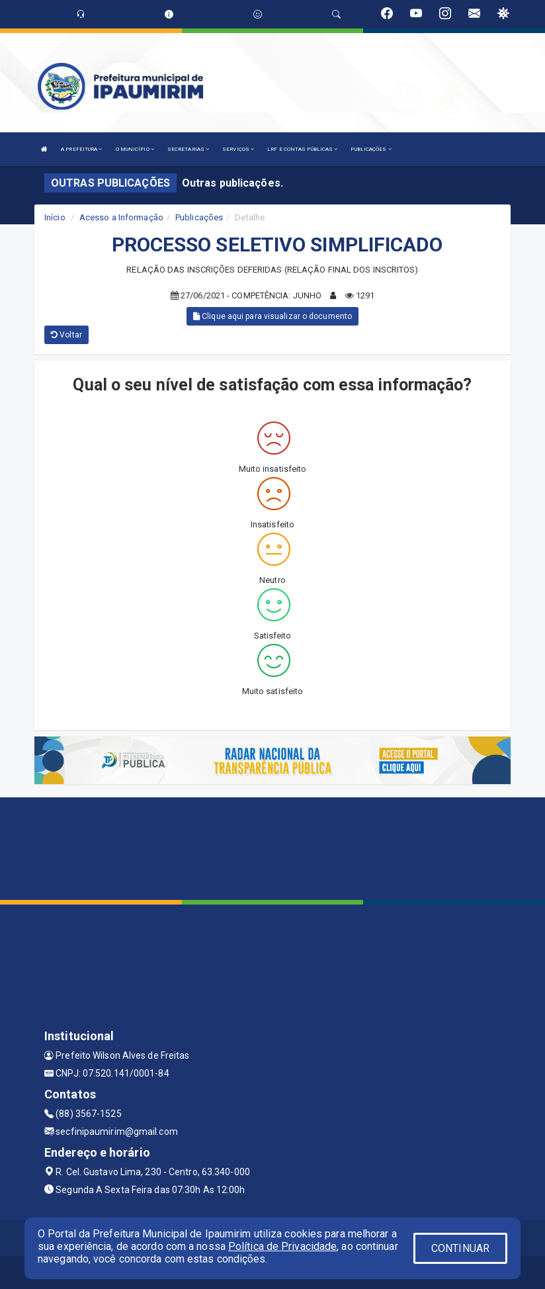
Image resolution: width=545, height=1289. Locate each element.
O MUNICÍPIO (135, 149)
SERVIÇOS (238, 149)
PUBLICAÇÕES (371, 149)
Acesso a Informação (121, 217)
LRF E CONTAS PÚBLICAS (302, 149)
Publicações (199, 217)
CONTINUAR (460, 1248)
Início (54, 217)
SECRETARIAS (188, 149)
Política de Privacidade (282, 1246)
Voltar (66, 334)
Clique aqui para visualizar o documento (272, 316)
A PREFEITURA (81, 149)
